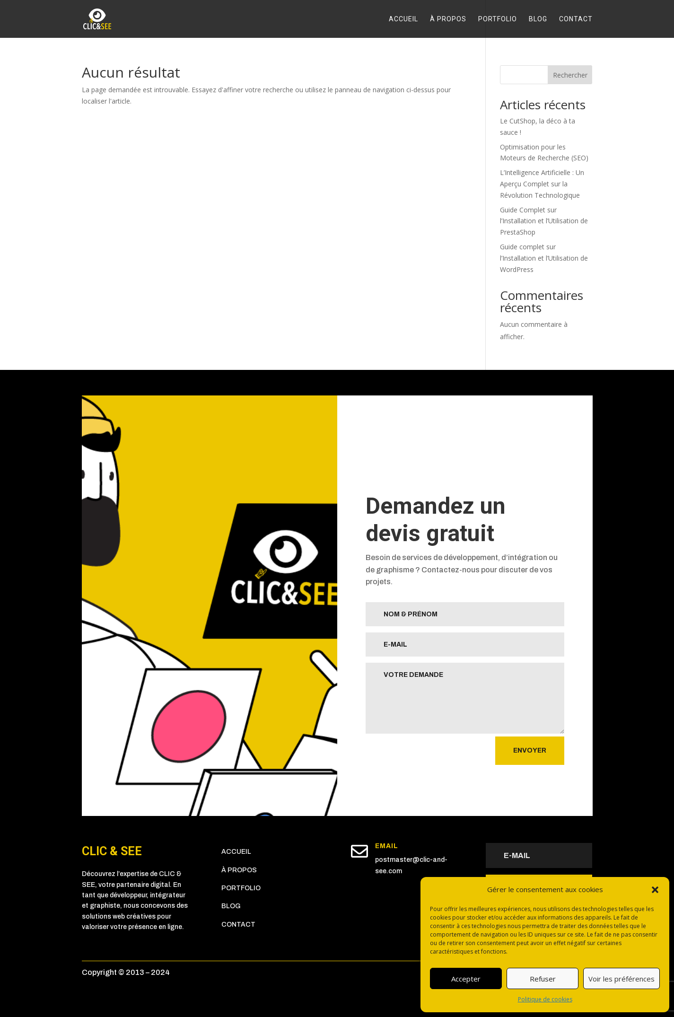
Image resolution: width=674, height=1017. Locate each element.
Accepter (466, 978)
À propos (448, 19)
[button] (655, 889)
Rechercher (570, 74)
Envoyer (529, 750)
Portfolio (497, 19)
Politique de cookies (545, 999)
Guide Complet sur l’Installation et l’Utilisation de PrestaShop (544, 221)
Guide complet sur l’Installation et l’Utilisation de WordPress (544, 258)
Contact (576, 19)
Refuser (543, 978)
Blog (538, 19)
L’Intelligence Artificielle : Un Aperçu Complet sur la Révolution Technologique (542, 184)
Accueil (403, 19)
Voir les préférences (621, 978)
